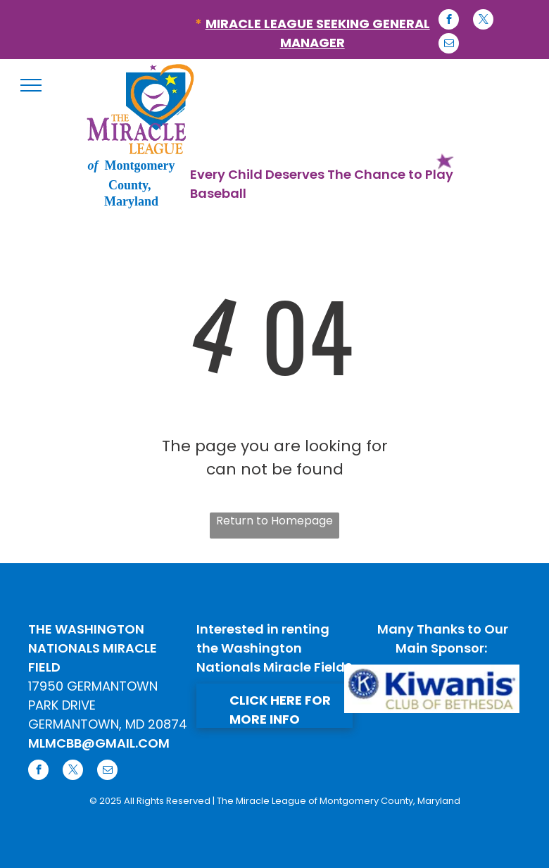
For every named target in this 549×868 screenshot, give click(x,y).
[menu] (31, 85)
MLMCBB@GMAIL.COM (99, 743)
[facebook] (448, 21)
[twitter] (483, 21)
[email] (448, 45)
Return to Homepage (274, 520)
